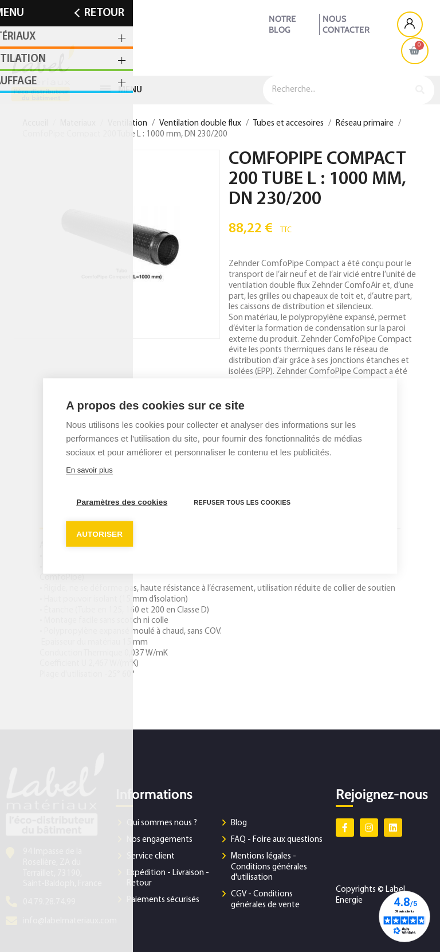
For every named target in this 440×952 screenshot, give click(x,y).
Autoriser (99, 534)
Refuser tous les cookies (242, 502)
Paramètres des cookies (121, 502)
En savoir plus (89, 470)
